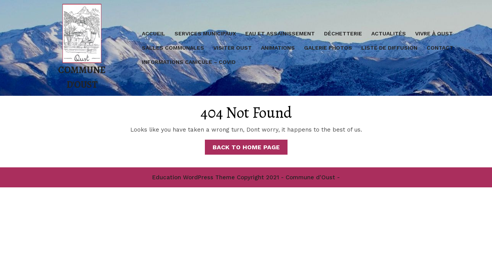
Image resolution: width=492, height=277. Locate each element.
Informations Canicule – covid (189, 62)
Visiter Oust (232, 48)
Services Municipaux (205, 33)
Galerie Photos (328, 48)
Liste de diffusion (389, 48)
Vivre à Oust (434, 33)
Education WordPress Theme (193, 177)
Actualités (388, 33)
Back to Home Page (250, 148)
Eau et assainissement (280, 33)
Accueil (153, 33)
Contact (440, 48)
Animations (278, 48)
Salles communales (173, 48)
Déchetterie (343, 33)
